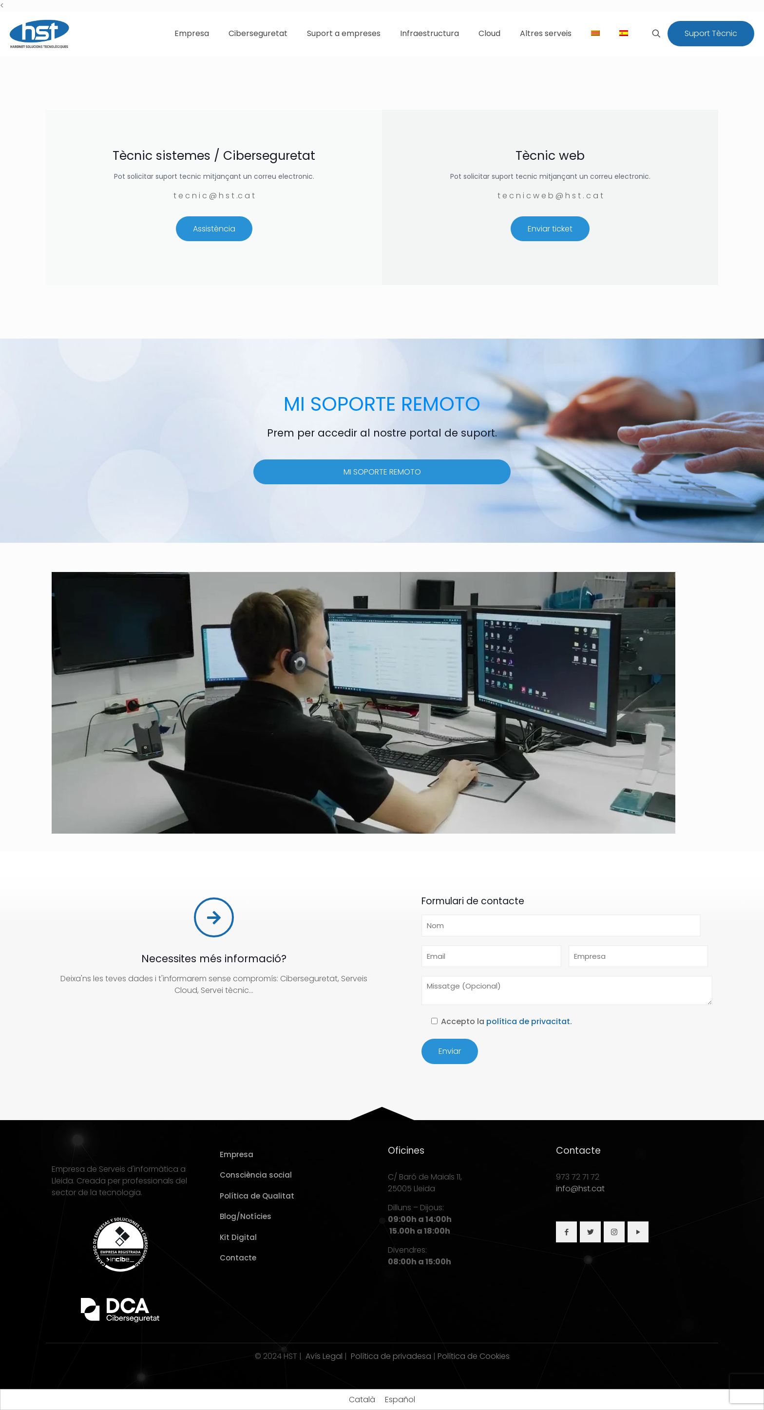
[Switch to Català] (362, 1400)
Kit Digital (238, 1237)
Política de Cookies (474, 1356)
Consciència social (256, 1175)
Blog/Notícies (245, 1216)
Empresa (236, 1154)
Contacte (238, 1258)
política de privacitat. (529, 1021)
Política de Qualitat (257, 1196)
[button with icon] (566, 1231)
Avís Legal (324, 1356)
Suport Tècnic (711, 33)
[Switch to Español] (400, 1400)
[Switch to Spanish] (624, 34)
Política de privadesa (391, 1356)
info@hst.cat (580, 1188)
